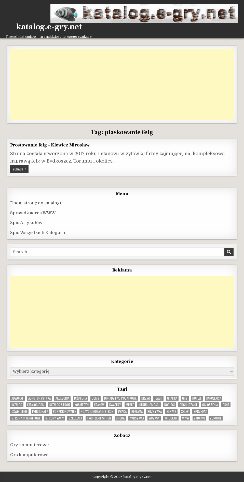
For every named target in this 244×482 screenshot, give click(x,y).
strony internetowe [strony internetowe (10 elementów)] (25, 418)
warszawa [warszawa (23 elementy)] (136, 418)
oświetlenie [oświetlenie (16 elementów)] (19, 411)
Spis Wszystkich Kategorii (37, 232)
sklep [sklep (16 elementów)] (185, 411)
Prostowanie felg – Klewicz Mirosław (50, 145)
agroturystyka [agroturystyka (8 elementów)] (39, 398)
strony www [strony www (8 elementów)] (54, 418)
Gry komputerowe (29, 444)
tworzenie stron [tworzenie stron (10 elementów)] (99, 418)
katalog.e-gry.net (49, 26)
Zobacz (21, 169)
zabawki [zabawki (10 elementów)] (199, 418)
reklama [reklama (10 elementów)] (137, 411)
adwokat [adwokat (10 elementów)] (17, 398)
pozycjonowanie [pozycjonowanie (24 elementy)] (64, 411)
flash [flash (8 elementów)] (158, 398)
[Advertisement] (122, 84)
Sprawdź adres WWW (33, 213)
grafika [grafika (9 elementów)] (172, 398)
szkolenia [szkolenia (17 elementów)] (75, 418)
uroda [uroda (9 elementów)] (120, 418)
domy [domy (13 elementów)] (95, 398)
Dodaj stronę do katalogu (36, 203)
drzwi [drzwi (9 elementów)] (145, 398)
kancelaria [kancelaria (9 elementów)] (213, 398)
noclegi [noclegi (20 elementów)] (169, 404)
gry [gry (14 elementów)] (184, 398)
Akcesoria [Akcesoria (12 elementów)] (62, 398)
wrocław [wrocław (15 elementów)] (171, 418)
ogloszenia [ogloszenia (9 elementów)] (210, 404)
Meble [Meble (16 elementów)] (130, 404)
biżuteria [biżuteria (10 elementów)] (80, 398)
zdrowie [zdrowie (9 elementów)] (215, 418)
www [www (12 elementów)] (185, 418)
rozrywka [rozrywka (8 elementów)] (154, 411)
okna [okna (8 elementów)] (226, 404)
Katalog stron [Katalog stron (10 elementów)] (59, 404)
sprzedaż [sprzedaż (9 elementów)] (200, 411)
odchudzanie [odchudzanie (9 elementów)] (188, 404)
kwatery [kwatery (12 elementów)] (115, 404)
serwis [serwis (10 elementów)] (171, 411)
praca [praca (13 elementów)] (122, 411)
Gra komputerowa (29, 454)
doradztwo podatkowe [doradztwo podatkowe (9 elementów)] (120, 398)
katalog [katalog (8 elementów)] (16, 404)
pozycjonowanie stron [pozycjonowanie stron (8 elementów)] (97, 411)
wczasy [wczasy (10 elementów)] (154, 418)
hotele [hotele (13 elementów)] (196, 398)
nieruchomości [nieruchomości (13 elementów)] (149, 404)
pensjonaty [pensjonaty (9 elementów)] (40, 411)
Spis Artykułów (26, 222)
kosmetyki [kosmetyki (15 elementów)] (82, 404)
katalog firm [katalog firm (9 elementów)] (36, 404)
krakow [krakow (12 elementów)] (99, 404)
